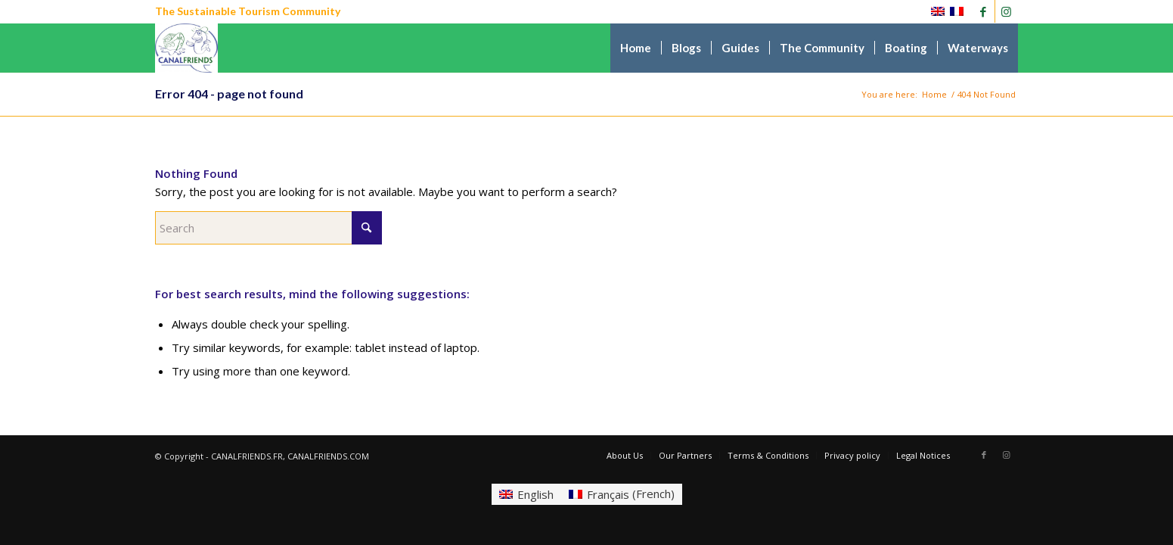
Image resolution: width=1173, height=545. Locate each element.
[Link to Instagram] (1006, 11)
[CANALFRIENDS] (186, 48)
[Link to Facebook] (984, 11)
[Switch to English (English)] (526, 494)
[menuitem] (635, 48)
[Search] (268, 227)
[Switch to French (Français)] (621, 494)
